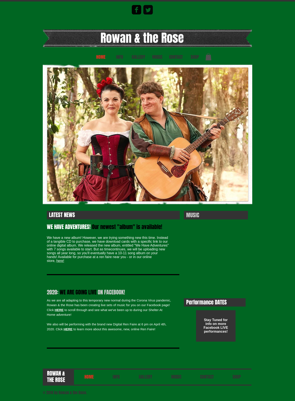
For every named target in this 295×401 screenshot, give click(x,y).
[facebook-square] (136, 10)
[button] (208, 56)
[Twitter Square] (148, 10)
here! (60, 261)
